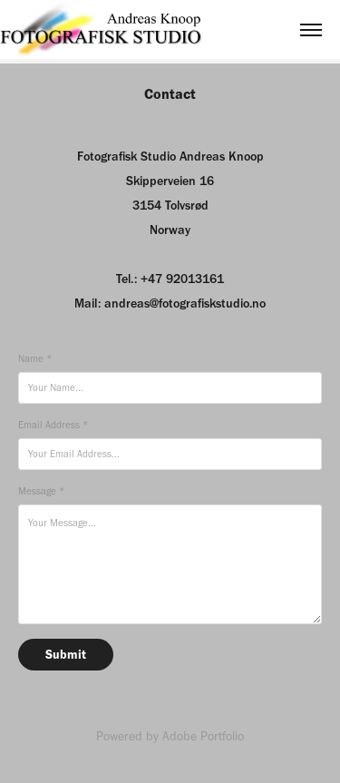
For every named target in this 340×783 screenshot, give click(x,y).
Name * (35, 359)
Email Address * (53, 425)
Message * (41, 491)
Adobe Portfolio (203, 736)
